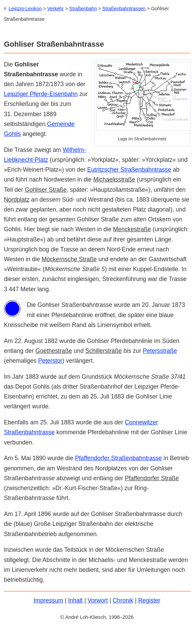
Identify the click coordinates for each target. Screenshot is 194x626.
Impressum (48, 600)
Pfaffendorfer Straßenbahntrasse (118, 457)
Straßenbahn (83, 8)
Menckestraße (132, 228)
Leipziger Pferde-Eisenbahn (40, 93)
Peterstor (50, 360)
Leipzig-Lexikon (25, 8)
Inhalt (75, 600)
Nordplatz (16, 199)
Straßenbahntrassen (124, 8)
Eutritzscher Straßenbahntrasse (129, 169)
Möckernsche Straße (69, 258)
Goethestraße (53, 350)
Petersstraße (160, 350)
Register (149, 600)
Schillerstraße (103, 350)
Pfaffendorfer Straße (152, 477)
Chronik (123, 600)
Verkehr (55, 8)
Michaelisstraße (114, 179)
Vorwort (98, 600)
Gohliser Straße (46, 189)
